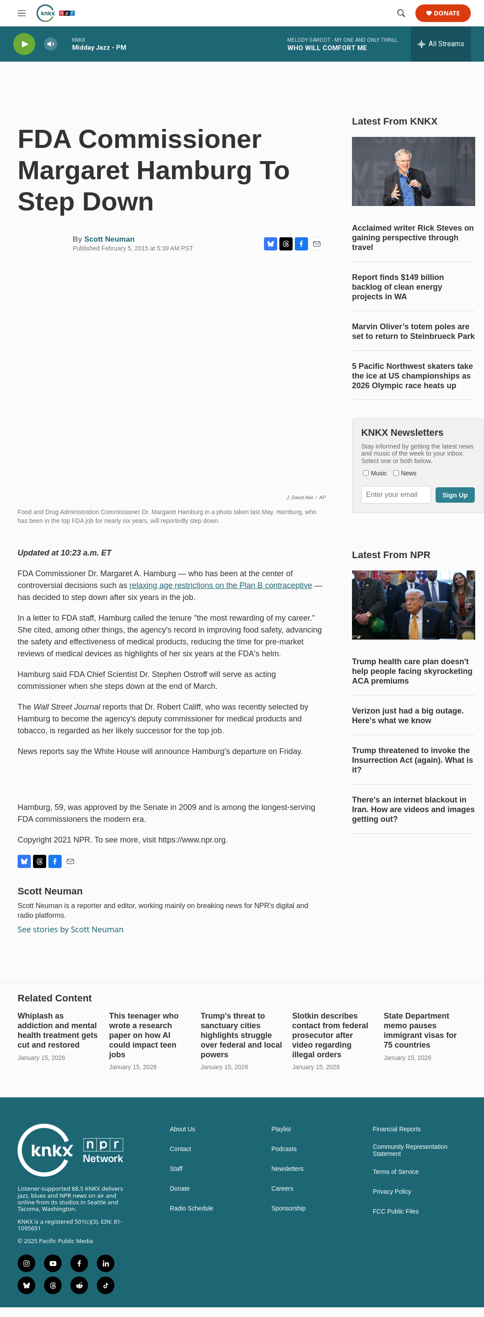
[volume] (50, 44)
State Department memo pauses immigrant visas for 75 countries (420, 1030)
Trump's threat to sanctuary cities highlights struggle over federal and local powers (241, 1035)
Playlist (281, 1129)
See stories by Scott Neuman (71, 929)
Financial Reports (397, 1129)
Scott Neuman (109, 239)
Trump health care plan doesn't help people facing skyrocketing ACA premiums (412, 671)
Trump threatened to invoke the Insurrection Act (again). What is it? (412, 760)
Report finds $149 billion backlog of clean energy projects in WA (398, 287)
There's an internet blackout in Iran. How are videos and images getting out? (413, 809)
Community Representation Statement (410, 1150)
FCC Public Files (395, 1211)
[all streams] (441, 44)
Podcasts (284, 1149)
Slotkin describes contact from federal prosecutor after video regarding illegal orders (330, 1035)
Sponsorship (288, 1208)
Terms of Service (395, 1172)
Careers (282, 1188)
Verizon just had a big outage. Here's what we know (408, 715)
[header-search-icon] (401, 13)
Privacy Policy (392, 1191)
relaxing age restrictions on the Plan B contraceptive (220, 585)
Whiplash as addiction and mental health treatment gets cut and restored (58, 1030)
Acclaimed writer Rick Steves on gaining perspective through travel (413, 238)
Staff (176, 1169)
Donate (447, 13)
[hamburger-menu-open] (21, 13)
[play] (24, 44)
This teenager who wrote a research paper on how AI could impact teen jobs (144, 1035)
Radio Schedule (191, 1208)
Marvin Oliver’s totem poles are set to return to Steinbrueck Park (413, 331)
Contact (180, 1149)
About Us (182, 1129)
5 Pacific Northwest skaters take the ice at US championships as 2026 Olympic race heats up (412, 376)
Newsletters (287, 1169)
